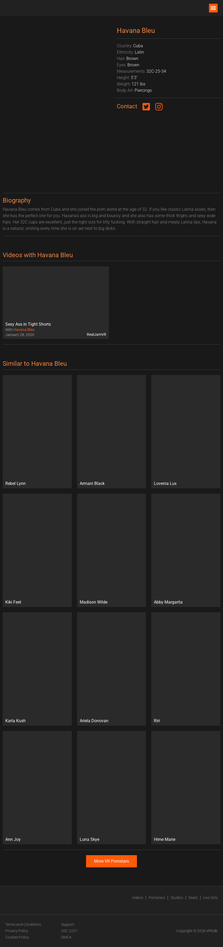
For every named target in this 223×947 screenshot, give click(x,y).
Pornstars (157, 898)
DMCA (66, 937)
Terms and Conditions (23, 924)
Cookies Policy (17, 937)
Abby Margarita (168, 602)
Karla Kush (15, 720)
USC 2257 (69, 931)
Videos (137, 898)
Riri (157, 720)
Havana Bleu (24, 330)
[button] (213, 8)
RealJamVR (96, 334)
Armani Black (92, 483)
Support (67, 924)
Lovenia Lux (165, 483)
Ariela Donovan (94, 720)
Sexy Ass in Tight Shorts (28, 324)
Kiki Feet (13, 602)
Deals (193, 898)
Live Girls (210, 898)
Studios (177, 898)
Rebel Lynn (15, 483)
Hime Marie (164, 839)
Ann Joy (13, 839)
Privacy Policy (16, 931)
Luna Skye (89, 839)
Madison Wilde (94, 602)
